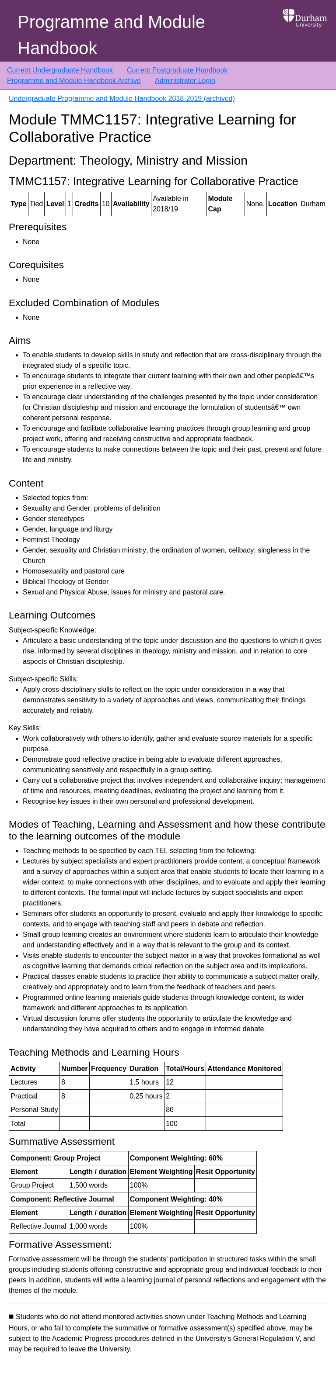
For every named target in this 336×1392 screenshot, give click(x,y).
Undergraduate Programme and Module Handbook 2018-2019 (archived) (122, 98)
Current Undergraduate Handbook (60, 70)
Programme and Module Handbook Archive (74, 80)
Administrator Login (185, 80)
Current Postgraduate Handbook (177, 70)
